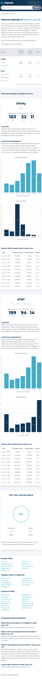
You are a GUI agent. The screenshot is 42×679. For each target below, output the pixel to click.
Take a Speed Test (34, 3)
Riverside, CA (5, 587)
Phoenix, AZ (5, 608)
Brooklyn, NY (5, 595)
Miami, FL (25, 601)
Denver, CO (5, 610)
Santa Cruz (13, 14)
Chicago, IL (4, 597)
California (4, 14)
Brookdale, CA (6, 568)
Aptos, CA (4, 562)
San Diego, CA (26, 580)
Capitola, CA (5, 570)
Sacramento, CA (27, 578)
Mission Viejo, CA (7, 585)
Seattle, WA (5, 605)
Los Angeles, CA (6, 582)
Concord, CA (5, 578)
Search (36, 7)
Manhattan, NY (6, 603)
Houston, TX (5, 601)
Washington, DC (27, 597)
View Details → (5, 65)
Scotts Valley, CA (27, 566)
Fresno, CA (4, 580)
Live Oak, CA (26, 564)
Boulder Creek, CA (7, 566)
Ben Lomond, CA (6, 564)
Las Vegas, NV (26, 608)
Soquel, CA (25, 568)
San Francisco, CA (28, 582)
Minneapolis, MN (27, 605)
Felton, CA (25, 562)
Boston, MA (26, 599)
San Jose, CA (26, 585)
